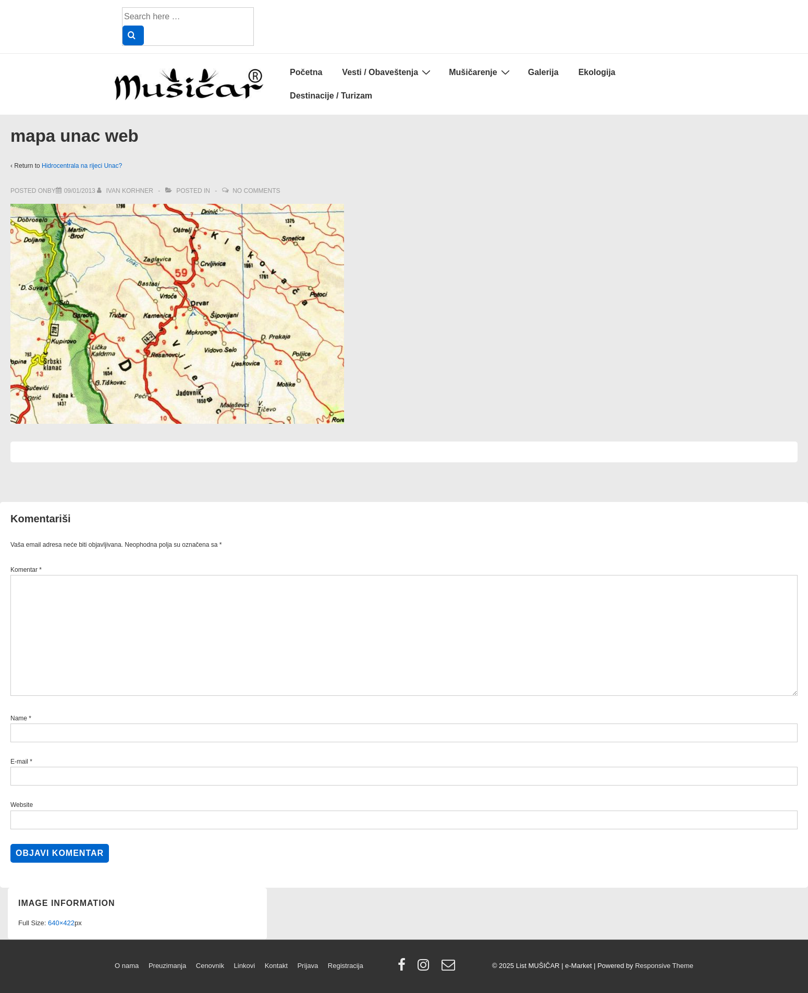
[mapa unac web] (79, 190)
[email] (450, 968)
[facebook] (404, 968)
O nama (127, 966)
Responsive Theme (664, 966)
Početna (306, 72)
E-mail (19, 761)
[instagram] (426, 968)
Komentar (26, 569)
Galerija (543, 72)
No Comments (256, 190)
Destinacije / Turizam (331, 95)
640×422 (61, 923)
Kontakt (276, 966)
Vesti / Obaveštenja (387, 72)
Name (18, 718)
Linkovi (244, 966)
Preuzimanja (167, 966)
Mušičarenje (480, 72)
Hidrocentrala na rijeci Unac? (82, 165)
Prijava (307, 966)
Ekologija (596, 72)
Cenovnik (210, 966)
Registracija (345, 966)
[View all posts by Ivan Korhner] (126, 190)
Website (21, 804)
